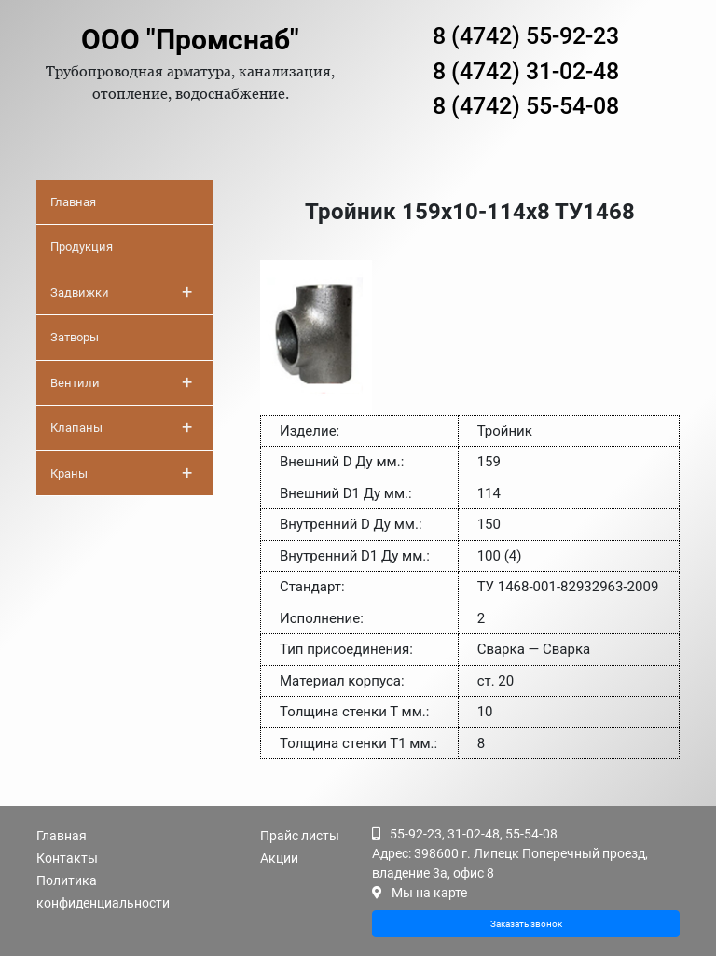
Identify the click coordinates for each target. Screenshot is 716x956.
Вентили (121, 382)
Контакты (67, 858)
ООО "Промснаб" (190, 39)
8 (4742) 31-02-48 (526, 71)
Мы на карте (429, 892)
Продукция (81, 247)
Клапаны (121, 427)
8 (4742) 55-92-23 (526, 35)
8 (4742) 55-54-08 (526, 105)
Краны (121, 473)
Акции (279, 858)
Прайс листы (299, 835)
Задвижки (121, 292)
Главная (73, 202)
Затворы (74, 337)
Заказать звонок (526, 924)
